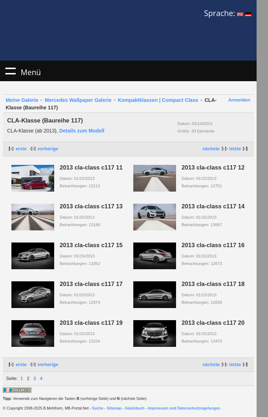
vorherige (47, 148)
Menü (10, 71)
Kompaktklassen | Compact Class (158, 100)
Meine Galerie (22, 100)
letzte (235, 148)
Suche (97, 408)
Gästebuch (135, 408)
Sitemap (114, 408)
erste (21, 148)
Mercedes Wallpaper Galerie (78, 100)
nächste (211, 148)
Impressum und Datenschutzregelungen (184, 408)
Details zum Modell (81, 131)
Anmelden (239, 100)
